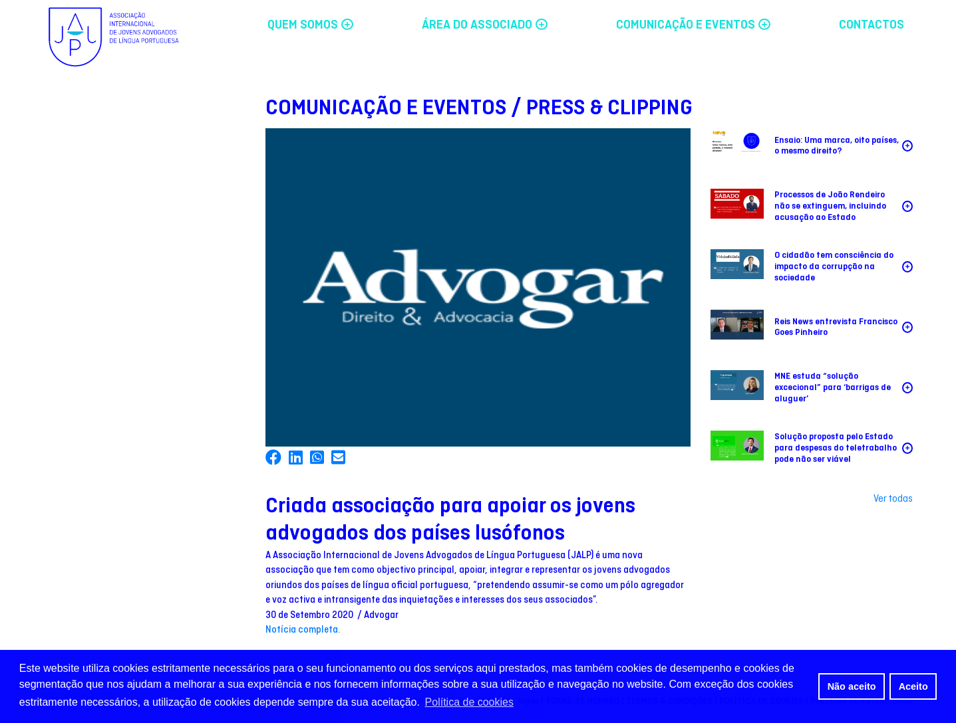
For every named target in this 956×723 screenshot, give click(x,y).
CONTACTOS (871, 25)
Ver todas (893, 499)
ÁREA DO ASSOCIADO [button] (485, 25)
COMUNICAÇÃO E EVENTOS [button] (693, 25)
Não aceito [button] (852, 686)
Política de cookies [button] (469, 702)
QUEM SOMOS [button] (310, 25)
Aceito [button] (913, 686)
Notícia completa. (302, 630)
